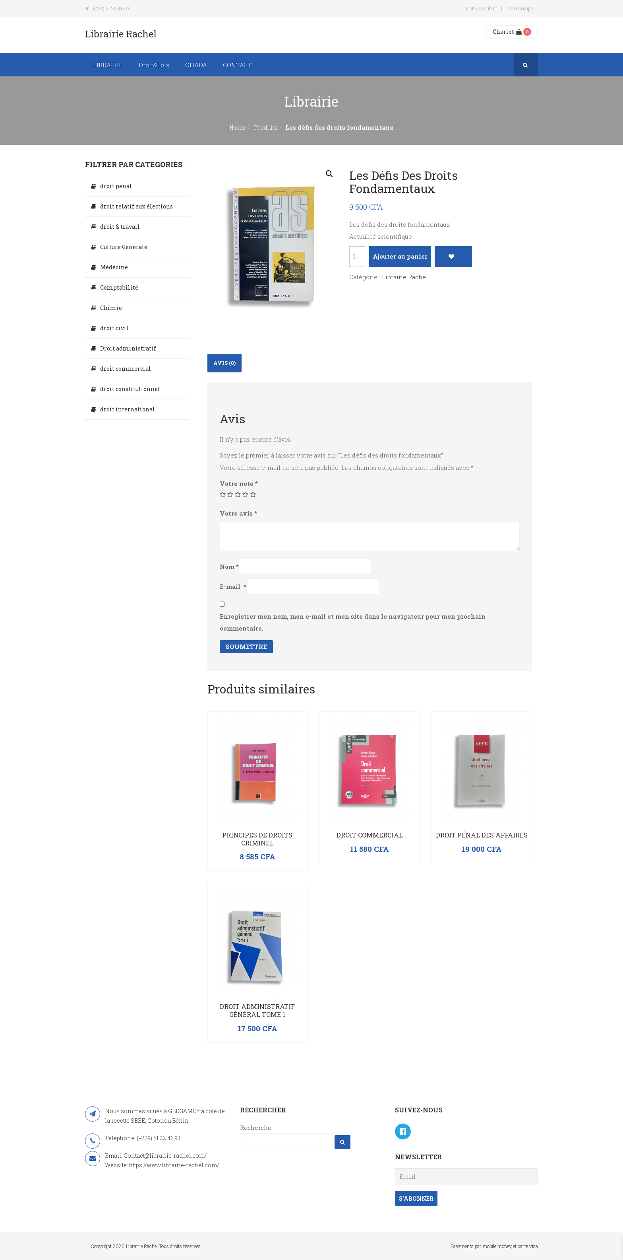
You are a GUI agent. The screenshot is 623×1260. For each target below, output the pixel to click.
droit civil (114, 328)
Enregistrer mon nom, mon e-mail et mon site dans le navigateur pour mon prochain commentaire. (353, 622)
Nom (229, 567)
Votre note (239, 483)
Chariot (507, 31)
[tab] (224, 363)
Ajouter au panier (400, 256)
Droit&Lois (154, 65)
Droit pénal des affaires (482, 835)
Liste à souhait (481, 8)
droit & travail (120, 226)
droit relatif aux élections (136, 206)
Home (237, 127)
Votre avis (238, 513)
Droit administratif (128, 348)
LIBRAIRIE (108, 65)
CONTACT (237, 65)
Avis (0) (224, 362)
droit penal (116, 186)
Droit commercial (370, 835)
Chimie (111, 308)
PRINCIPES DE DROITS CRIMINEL (257, 839)
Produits (265, 127)
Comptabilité (119, 287)
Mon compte (520, 8)
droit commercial (125, 368)
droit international (127, 409)
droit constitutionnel (130, 389)
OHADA (196, 65)
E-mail (233, 586)
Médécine (114, 267)
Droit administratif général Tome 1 (257, 1010)
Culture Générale (123, 247)
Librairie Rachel (405, 277)
